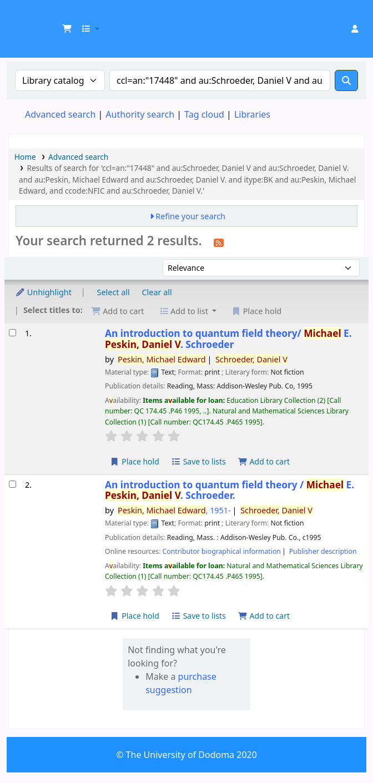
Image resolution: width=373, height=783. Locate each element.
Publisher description (323, 551)
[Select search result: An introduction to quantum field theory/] (12, 332)
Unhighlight (43, 292)
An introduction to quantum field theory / (229, 490)
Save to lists (199, 461)
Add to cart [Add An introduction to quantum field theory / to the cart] (264, 615)
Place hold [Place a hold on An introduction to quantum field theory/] (134, 461)
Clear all (157, 292)
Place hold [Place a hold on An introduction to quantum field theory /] (134, 615)
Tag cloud (204, 114)
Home (25, 156)
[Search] (346, 80)
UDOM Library (20, 16)
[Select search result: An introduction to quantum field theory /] (12, 484)
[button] (67, 28)
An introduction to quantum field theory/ (228, 339)
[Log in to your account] (354, 28)
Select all (113, 292)
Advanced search (60, 114)
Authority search (139, 114)
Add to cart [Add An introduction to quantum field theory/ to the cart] (264, 461)
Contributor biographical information (222, 551)
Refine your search (190, 216)
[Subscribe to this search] (218, 241)
